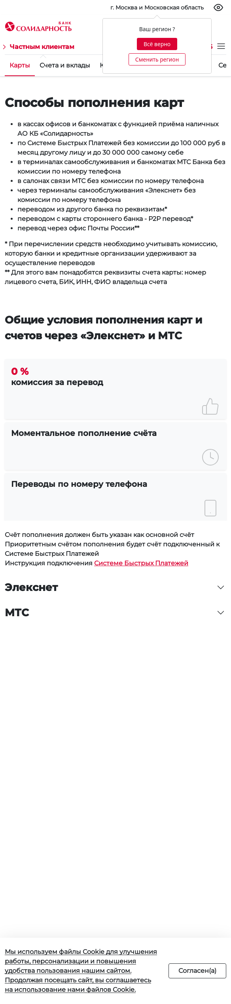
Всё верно (157, 44)
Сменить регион (157, 59)
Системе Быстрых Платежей (141, 563)
